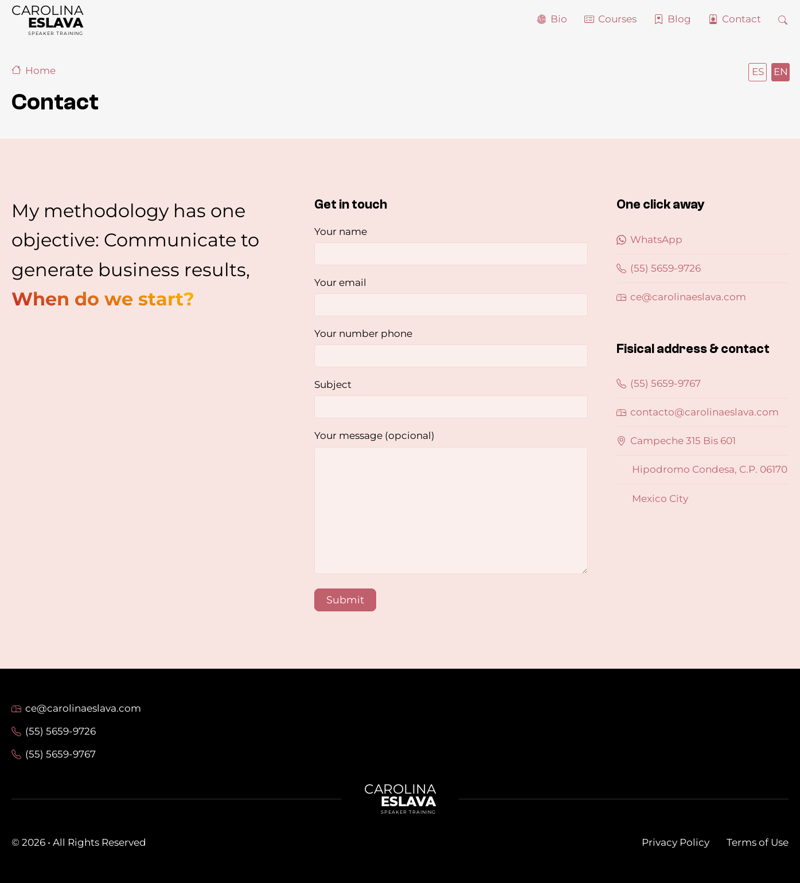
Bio (559, 19)
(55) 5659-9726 (658, 268)
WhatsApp (649, 239)
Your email (451, 296)
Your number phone (451, 347)
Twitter (756, 706)
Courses (617, 19)
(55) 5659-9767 (658, 383)
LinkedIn (701, 706)
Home (33, 70)
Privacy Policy (675, 842)
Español (757, 71)
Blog (679, 19)
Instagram (783, 706)
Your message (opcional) (451, 504)
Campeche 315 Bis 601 (676, 440)
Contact (741, 19)
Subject (451, 398)
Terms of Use (758, 842)
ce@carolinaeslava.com (681, 297)
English (780, 71)
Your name (451, 245)
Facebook (728, 706)
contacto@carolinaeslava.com (697, 412)
